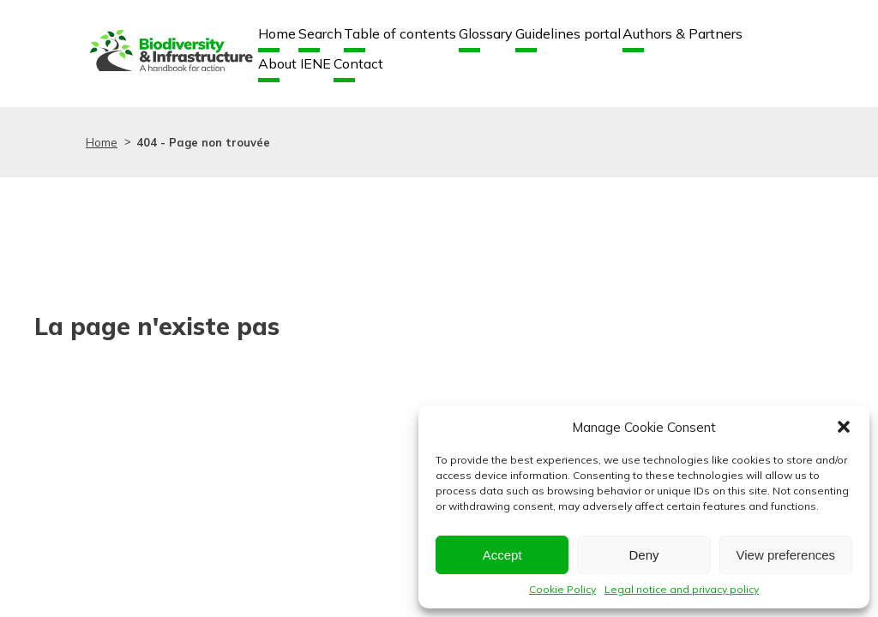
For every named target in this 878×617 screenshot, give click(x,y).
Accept (502, 555)
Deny (643, 555)
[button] (843, 426)
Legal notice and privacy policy (681, 589)
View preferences (786, 555)
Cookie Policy (562, 589)
